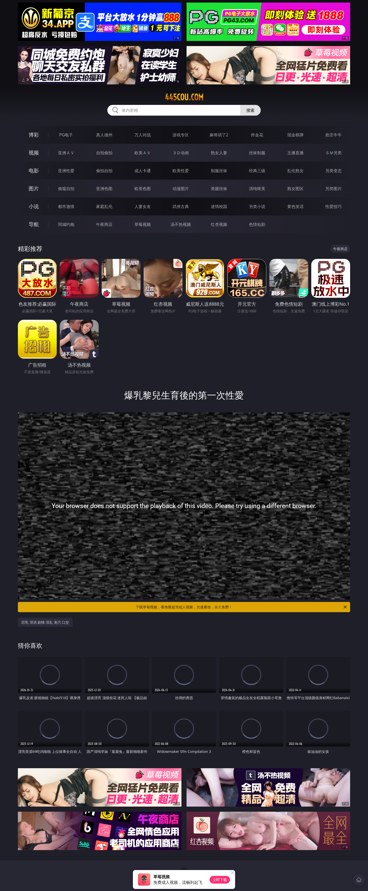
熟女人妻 (219, 153)
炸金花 (257, 135)
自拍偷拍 (104, 153)
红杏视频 (219, 224)
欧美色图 (142, 188)
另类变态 (333, 170)
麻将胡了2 (219, 135)
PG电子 (66, 135)
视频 (34, 152)
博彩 (34, 134)
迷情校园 (219, 206)
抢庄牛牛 (333, 135)
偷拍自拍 (104, 170)
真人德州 (104, 135)
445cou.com (184, 97)
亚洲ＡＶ (66, 153)
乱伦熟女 (295, 170)
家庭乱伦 (104, 206)
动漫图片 (180, 188)
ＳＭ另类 (333, 153)
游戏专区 (180, 135)
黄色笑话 (295, 206)
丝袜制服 (257, 153)
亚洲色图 (104, 188)
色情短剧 (257, 224)
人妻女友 (142, 206)
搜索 (250, 110)
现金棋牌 (295, 135)
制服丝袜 (219, 170)
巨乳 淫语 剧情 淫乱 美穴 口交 (45, 622)
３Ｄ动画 (180, 153)
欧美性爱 (180, 170)
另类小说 (257, 206)
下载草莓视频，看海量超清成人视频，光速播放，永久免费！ (242, 607)
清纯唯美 (257, 188)
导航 (34, 224)
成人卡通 (142, 170)
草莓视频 (142, 224)
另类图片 (333, 188)
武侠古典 (180, 206)
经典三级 (257, 170)
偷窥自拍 (66, 188)
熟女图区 (295, 188)
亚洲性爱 (66, 170)
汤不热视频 (180, 224)
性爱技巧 (333, 206)
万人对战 (142, 135)
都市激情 (66, 206)
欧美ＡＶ (142, 153)
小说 (34, 206)
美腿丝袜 (219, 188)
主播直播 (295, 153)
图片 (34, 188)
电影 (34, 170)
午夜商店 (104, 224)
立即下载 (220, 879)
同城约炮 (66, 224)
